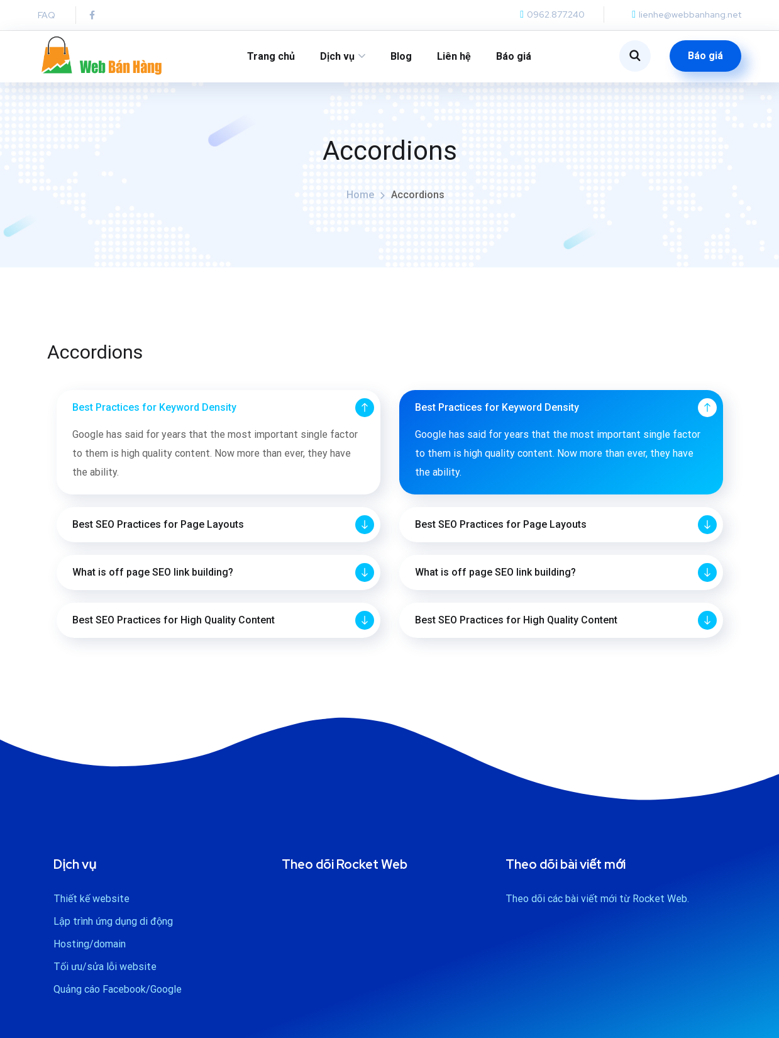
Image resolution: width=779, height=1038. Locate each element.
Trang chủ (271, 56)
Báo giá (513, 56)
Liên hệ (454, 56)
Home (360, 205)
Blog (401, 56)
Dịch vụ (337, 56)
